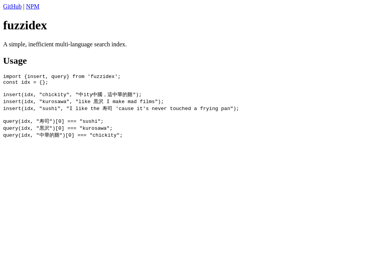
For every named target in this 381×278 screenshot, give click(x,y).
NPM (32, 6)
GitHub (12, 6)
